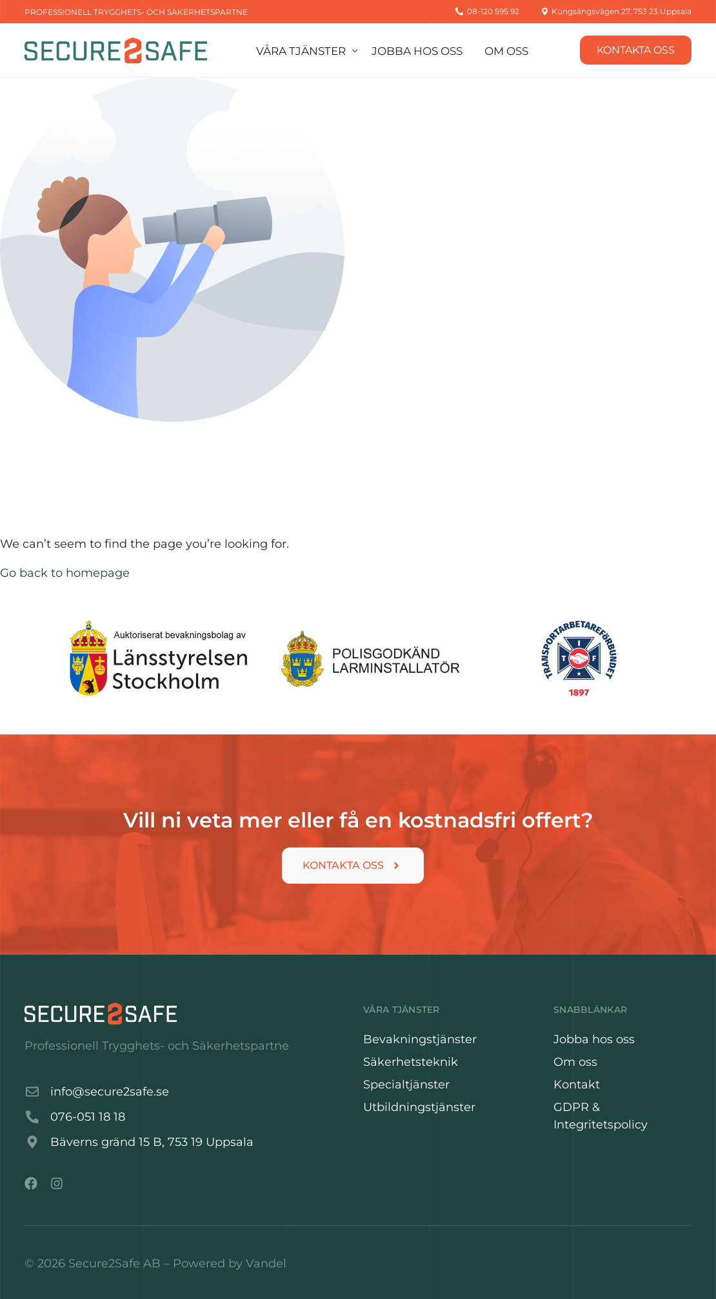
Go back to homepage (65, 572)
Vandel (266, 1263)
